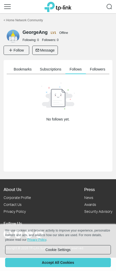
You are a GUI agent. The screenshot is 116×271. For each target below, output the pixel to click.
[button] (7, 6)
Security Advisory (98, 211)
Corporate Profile (17, 197)
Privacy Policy (15, 211)
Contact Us (13, 204)
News (88, 197)
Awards (90, 204)
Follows (76, 69)
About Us (12, 189)
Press (89, 189)
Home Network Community (23, 20)
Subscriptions (50, 69)
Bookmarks (23, 69)
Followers (97, 69)
